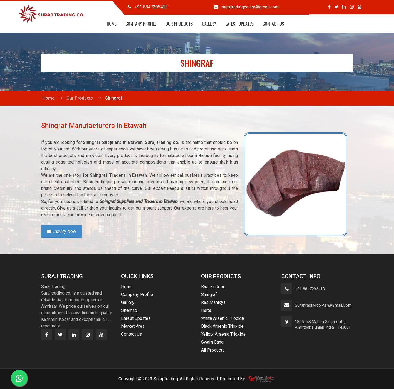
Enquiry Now (61, 231)
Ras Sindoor (212, 286)
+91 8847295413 (310, 288)
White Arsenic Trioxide (222, 318)
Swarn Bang (212, 342)
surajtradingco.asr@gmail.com (323, 305)
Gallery (209, 24)
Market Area (132, 326)
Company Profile (141, 24)
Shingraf (209, 294)
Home (111, 24)
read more (50, 326)
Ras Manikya (213, 302)
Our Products (179, 24)
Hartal (206, 310)
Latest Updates (239, 24)
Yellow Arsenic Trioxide (223, 334)
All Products (213, 350)
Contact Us (273, 24)
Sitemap (129, 310)
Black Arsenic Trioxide (222, 326)
